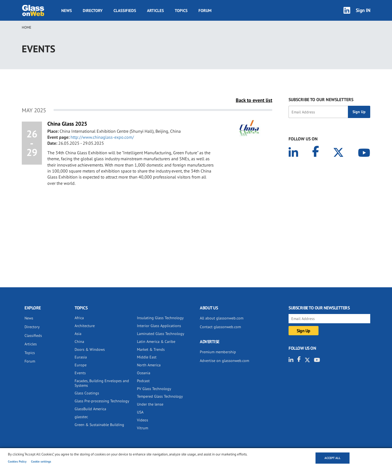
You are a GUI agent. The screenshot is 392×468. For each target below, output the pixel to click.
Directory (93, 10)
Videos (142, 420)
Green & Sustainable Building (99, 424)
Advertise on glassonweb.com (224, 360)
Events (80, 372)
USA (140, 412)
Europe (81, 365)
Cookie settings (41, 461)
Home (26, 27)
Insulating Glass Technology (160, 317)
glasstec (81, 416)
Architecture (85, 325)
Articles (155, 10)
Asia (78, 333)
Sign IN (363, 10)
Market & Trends (151, 349)
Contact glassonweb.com (220, 326)
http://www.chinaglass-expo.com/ (102, 137)
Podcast (143, 380)
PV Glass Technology (154, 388)
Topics (181, 10)
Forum (205, 10)
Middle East (147, 357)
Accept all (332, 458)
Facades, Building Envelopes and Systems (102, 383)
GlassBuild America (90, 408)
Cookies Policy (17, 461)
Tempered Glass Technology (160, 396)
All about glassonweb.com (221, 318)
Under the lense (150, 404)
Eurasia (81, 357)
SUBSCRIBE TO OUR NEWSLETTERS (321, 99)
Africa (79, 317)
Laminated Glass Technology (160, 333)
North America (149, 365)
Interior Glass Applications (159, 325)
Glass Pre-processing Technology (102, 400)
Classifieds (125, 10)
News (66, 10)
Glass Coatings (87, 393)
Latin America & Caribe (156, 341)
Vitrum (142, 427)
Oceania (143, 372)
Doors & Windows (90, 349)
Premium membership (218, 351)
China (79, 341)
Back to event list (254, 100)
